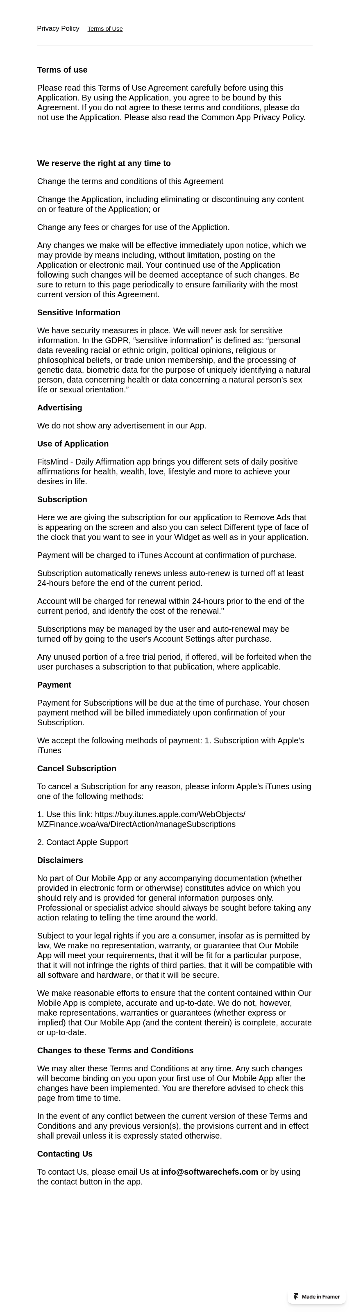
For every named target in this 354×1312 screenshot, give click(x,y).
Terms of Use (105, 28)
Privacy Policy (58, 28)
